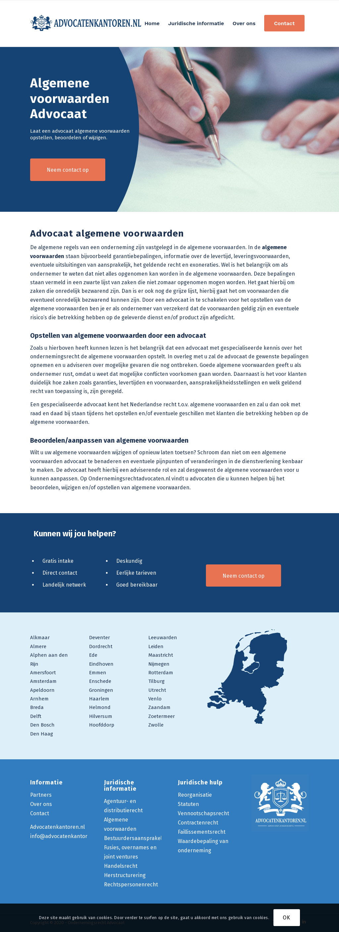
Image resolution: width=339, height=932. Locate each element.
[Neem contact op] (67, 169)
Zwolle (156, 725)
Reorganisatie (195, 795)
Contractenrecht (198, 823)
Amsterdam (43, 681)
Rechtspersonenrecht (131, 884)
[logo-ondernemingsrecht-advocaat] (86, 23)
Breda (37, 707)
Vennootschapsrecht (203, 813)
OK (286, 917)
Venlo (155, 699)
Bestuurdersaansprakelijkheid (141, 838)
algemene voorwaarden (245, 365)
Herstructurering (125, 875)
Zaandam (159, 707)
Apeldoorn (42, 690)
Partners (41, 795)
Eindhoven (101, 664)
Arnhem (39, 699)
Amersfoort (43, 673)
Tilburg (156, 681)
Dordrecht (101, 646)
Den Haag (41, 734)
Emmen (97, 673)
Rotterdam (160, 673)
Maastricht (160, 655)
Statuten (188, 804)
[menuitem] (152, 23)
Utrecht (157, 690)
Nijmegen (159, 664)
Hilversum (100, 716)
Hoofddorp (101, 725)
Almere (38, 646)
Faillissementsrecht (201, 832)
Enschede (100, 681)
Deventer (99, 638)
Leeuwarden (162, 638)
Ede (93, 655)
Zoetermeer (161, 716)
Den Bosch (42, 725)
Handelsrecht (120, 866)
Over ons (41, 804)
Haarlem (99, 699)
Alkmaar (40, 638)
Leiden (156, 646)
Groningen (101, 690)
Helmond (100, 707)
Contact (39, 813)
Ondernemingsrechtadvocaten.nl (129, 478)
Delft (35, 716)
